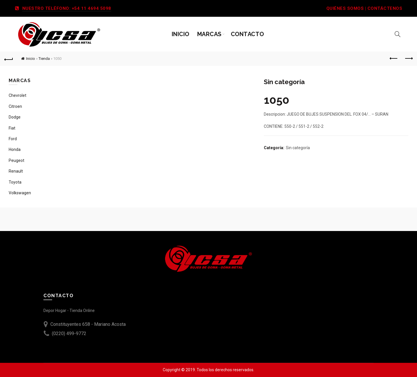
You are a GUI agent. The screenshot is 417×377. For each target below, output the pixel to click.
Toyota (15, 182)
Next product (408, 58)
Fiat (12, 128)
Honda (15, 149)
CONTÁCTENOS (385, 8)
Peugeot (16, 160)
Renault (16, 171)
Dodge (15, 117)
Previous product (394, 58)
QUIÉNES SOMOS (345, 8)
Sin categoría (298, 147)
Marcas (209, 34)
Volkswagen (20, 193)
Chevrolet (17, 95)
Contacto (247, 34)
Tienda (44, 58)
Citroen (15, 106)
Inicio (180, 34)
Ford (13, 138)
